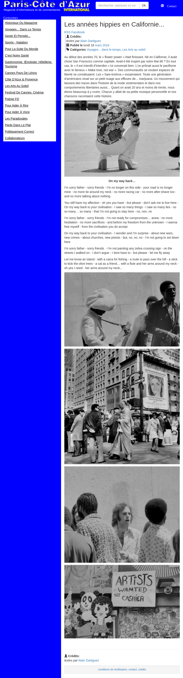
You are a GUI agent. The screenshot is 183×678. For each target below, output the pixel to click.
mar (98, 45)
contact (132, 669)
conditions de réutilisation (112, 669)
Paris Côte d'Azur (46, 6)
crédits (142, 669)
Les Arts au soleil (133, 49)
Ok (144, 5)
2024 (106, 45)
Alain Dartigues (90, 41)
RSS (67, 32)
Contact (170, 5)
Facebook (78, 32)
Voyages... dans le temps (104, 49)
